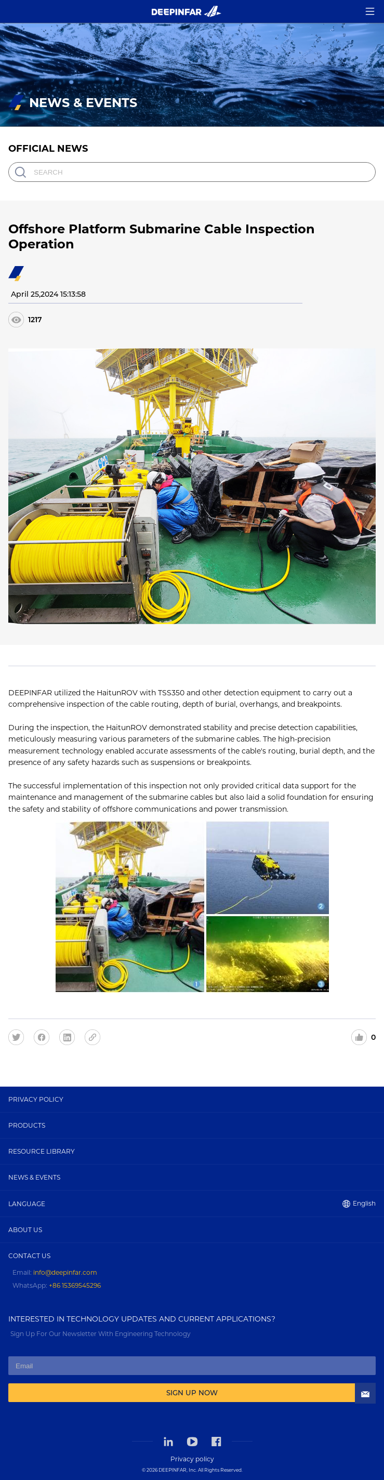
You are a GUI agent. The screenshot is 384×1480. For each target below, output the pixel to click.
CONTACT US (29, 1256)
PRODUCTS (26, 1125)
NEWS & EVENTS (34, 1177)
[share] (96, 1036)
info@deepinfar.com (65, 1272)
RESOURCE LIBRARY (41, 1151)
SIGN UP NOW (192, 1393)
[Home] (186, 11)
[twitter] (20, 1036)
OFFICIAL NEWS (48, 148)
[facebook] (45, 1036)
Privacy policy (192, 1459)
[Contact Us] (365, 1349)
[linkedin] (71, 1036)
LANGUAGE (192, 1203)
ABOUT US (25, 1230)
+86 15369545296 (75, 1285)
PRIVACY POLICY (35, 1099)
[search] (20, 172)
